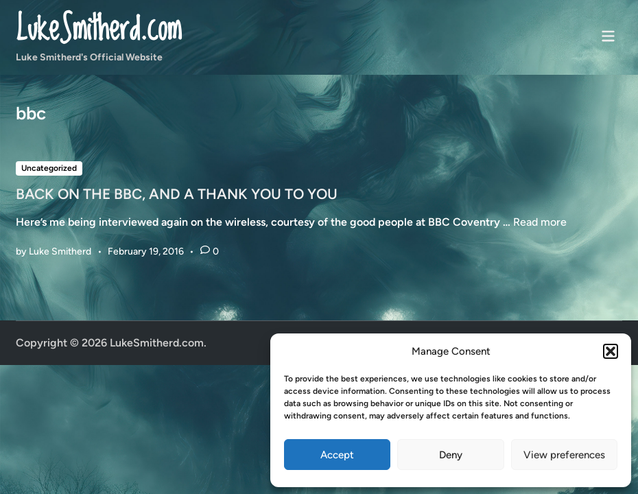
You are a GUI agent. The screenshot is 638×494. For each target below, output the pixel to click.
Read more (540, 221)
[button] (610, 351)
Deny (450, 455)
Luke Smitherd (60, 251)
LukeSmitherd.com (98, 29)
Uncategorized (49, 168)
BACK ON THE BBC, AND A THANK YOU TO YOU (177, 193)
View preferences (564, 455)
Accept (337, 455)
